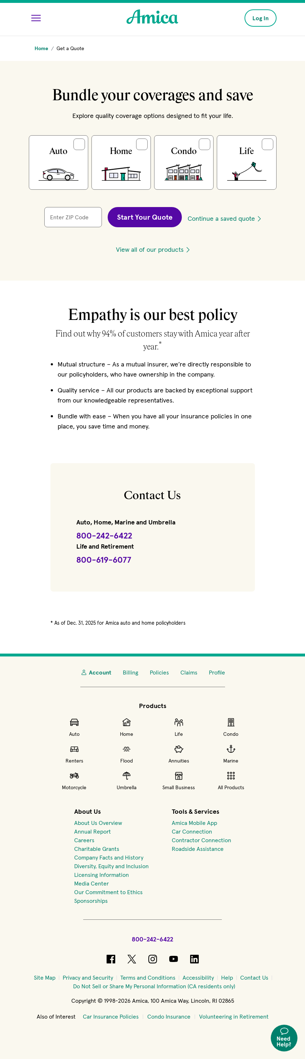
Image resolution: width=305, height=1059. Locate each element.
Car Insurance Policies (111, 1016)
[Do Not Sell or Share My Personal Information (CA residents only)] (154, 986)
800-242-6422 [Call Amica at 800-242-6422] (152, 939)
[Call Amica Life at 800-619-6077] (103, 560)
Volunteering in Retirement (234, 1016)
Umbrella (126, 780)
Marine (230, 754)
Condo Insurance (168, 1016)
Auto (74, 727)
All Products (231, 780)
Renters (74, 754)
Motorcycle (74, 780)
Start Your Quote (144, 217)
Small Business (178, 780)
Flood (126, 754)
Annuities (179, 754)
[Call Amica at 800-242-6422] (104, 536)
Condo (230, 727)
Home (126, 727)
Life (179, 727)
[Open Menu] (36, 18)
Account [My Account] (95, 672)
